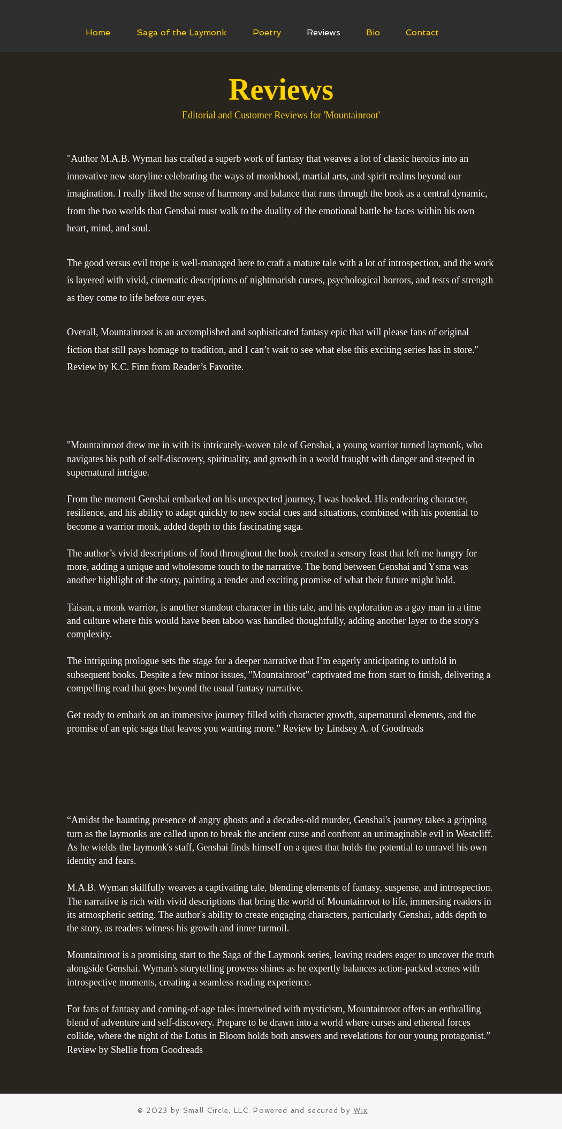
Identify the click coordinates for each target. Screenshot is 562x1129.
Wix (360, 1111)
